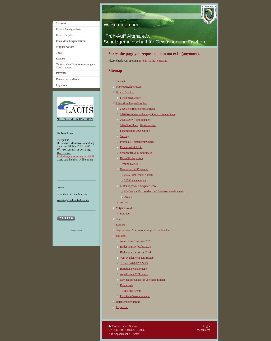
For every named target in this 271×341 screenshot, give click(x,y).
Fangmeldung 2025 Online (135, 130)
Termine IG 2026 (129, 163)
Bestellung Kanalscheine (134, 268)
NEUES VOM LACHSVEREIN (75, 119)
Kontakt (120, 224)
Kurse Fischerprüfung (132, 158)
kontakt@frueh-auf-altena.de (73, 200)
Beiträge (124, 213)
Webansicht (203, 329)
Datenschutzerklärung (128, 301)
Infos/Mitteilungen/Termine (131, 103)
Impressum (122, 307)
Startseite (121, 81)
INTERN (121, 235)
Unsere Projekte (125, 92)
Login (206, 326)
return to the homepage (154, 60)
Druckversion (118, 326)
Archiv (128, 196)
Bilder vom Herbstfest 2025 (135, 246)
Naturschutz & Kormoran (134, 169)
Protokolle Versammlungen (135, 296)
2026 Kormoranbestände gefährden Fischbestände (147, 114)
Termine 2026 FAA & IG (134, 263)
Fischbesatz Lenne (130, 97)
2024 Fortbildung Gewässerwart (138, 125)
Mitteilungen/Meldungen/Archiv (138, 185)
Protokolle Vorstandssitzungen (137, 141)
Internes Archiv (132, 290)
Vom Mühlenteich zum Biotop (137, 257)
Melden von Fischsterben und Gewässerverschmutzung (154, 191)
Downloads (126, 285)
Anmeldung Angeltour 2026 (135, 241)
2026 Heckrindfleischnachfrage (137, 108)
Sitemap (133, 326)
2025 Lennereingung (135, 180)
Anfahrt (124, 202)
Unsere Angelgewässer (128, 86)
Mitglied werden (125, 208)
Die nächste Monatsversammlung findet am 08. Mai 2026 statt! (75, 145)
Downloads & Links (131, 147)
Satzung (124, 136)
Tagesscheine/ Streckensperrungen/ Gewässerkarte (144, 230)
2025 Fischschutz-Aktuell (138, 174)
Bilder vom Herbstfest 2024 (135, 252)
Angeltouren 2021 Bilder (134, 274)
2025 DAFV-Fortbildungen (135, 119)
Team (119, 219)
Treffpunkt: (63, 139)
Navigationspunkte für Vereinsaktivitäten (143, 279)
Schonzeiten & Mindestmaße (136, 152)
